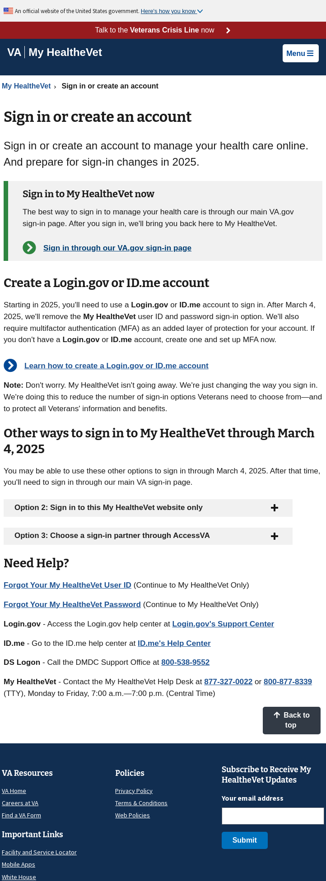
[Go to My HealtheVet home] (65, 53)
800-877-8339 (288, 681)
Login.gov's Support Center (223, 623)
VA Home (14, 791)
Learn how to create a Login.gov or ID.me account (116, 365)
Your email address (253, 797)
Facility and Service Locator (39, 852)
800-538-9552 (185, 662)
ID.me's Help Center (174, 643)
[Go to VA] (16, 52)
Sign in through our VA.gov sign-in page (117, 247)
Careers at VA (20, 803)
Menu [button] (299, 53)
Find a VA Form (21, 815)
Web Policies (132, 815)
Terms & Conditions (141, 803)
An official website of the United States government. (78, 10)
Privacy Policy (134, 791)
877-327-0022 (228, 681)
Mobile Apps (18, 864)
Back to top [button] (292, 720)
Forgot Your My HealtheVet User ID (67, 584)
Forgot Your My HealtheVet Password (72, 604)
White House (19, 877)
